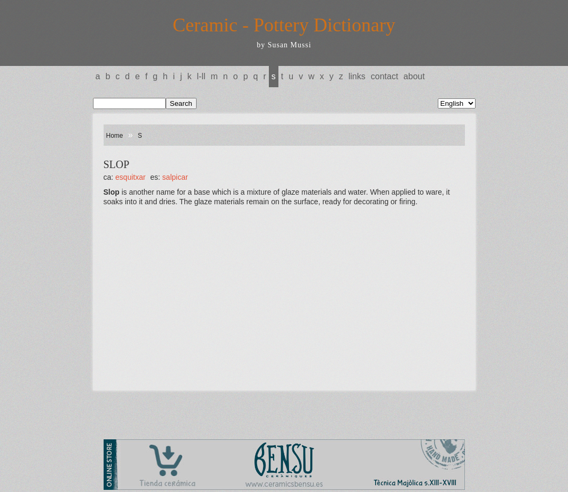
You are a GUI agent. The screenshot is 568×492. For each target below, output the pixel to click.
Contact (385, 76)
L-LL (201, 76)
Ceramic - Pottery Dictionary (284, 25)
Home (114, 135)
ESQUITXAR (130, 177)
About (414, 76)
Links (357, 76)
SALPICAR (175, 177)
